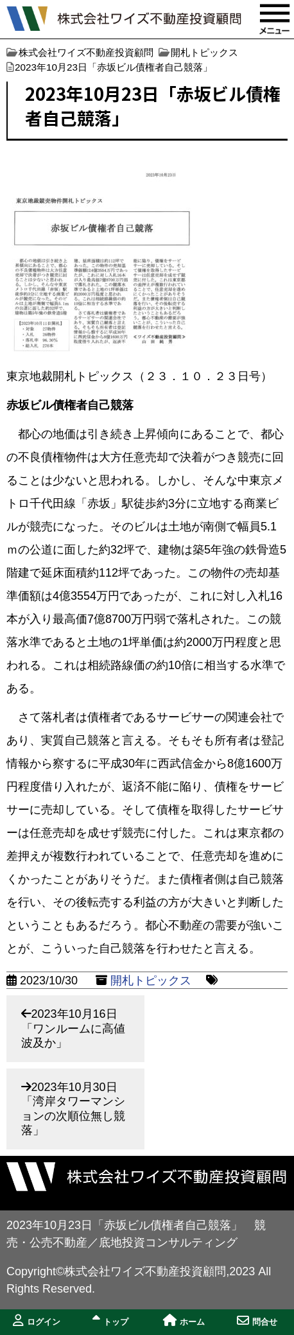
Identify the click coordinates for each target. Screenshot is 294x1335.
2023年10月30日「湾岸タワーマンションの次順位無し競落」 (73, 1109)
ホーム (184, 1320)
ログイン (36, 1320)
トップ (110, 1320)
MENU (274, 19)
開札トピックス (150, 980)
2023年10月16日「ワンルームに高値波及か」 (73, 1028)
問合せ (257, 1320)
